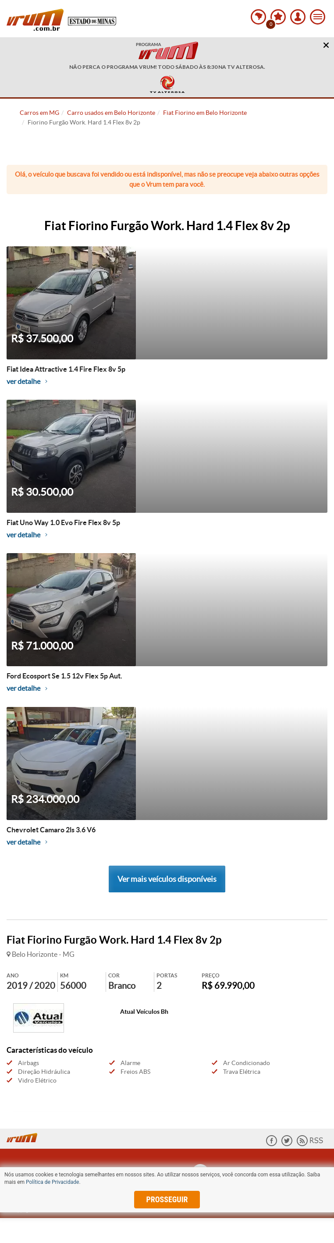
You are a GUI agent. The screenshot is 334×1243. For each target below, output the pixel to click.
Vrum (35, 20)
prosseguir (167, 1199)
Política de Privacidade (52, 1182)
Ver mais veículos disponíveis (167, 879)
